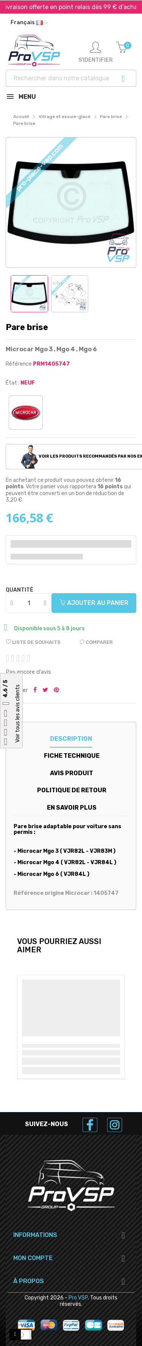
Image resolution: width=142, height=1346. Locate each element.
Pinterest (56, 690)
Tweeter (45, 690)
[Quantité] (28, 603)
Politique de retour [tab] (71, 790)
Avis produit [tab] (71, 773)
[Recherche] (71, 78)
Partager (35, 690)
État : (12, 383)
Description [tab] (71, 738)
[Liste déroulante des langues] (29, 23)
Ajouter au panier (93, 602)
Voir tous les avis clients (17, 714)
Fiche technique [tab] (72, 755)
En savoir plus (72, 807)
